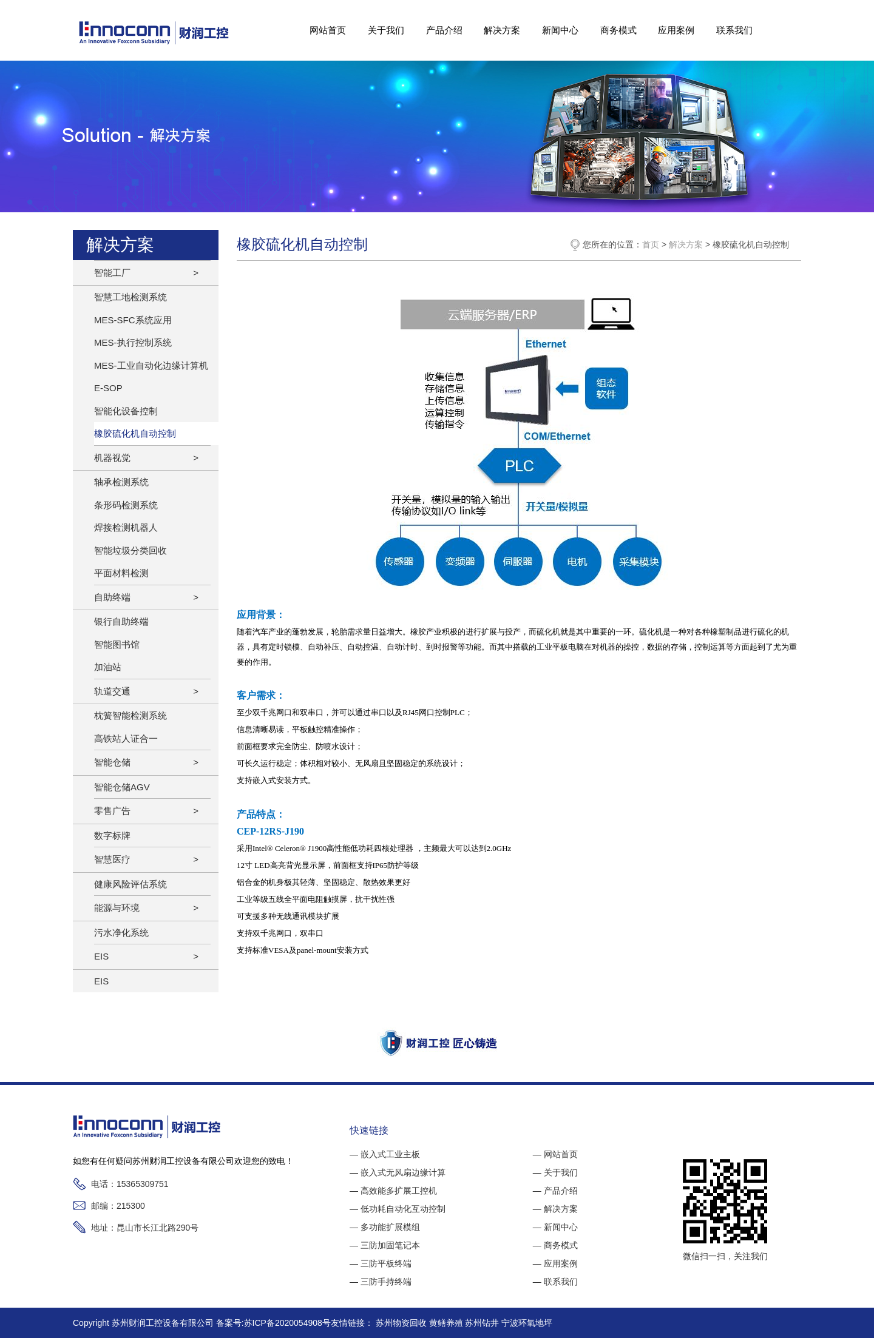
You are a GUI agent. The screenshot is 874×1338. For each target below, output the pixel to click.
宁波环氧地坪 (526, 1323)
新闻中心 (560, 30)
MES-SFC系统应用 (133, 320)
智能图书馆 (117, 644)
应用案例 (676, 30)
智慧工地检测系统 (130, 297)
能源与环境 (117, 908)
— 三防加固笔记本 (385, 1245)
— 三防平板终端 (381, 1263)
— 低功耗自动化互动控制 (397, 1209)
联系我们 (734, 30)
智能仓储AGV (122, 787)
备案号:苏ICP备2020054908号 (273, 1323)
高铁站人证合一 (126, 738)
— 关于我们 (555, 1172)
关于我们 (386, 30)
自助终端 (112, 597)
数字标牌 (112, 835)
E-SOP (108, 388)
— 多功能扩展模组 (385, 1227)
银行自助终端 (121, 621)
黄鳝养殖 (447, 1323)
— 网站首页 (555, 1154)
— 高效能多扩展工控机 (393, 1190)
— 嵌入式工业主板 (385, 1154)
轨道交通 (112, 691)
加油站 (107, 667)
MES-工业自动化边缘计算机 (151, 365)
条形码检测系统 (126, 505)
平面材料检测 (121, 573)
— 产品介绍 (555, 1190)
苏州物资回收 (402, 1323)
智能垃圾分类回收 (130, 550)
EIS (101, 956)
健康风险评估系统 (130, 884)
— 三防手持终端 (381, 1281)
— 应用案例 (555, 1263)
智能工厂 (112, 272)
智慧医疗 (112, 859)
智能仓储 (112, 762)
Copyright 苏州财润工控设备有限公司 (144, 1323)
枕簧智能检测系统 (130, 715)
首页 (650, 244)
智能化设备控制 (126, 411)
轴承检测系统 (121, 482)
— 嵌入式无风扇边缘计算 (397, 1172)
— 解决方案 (555, 1209)
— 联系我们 (555, 1281)
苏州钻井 (483, 1323)
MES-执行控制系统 (133, 342)
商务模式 (618, 30)
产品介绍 (443, 30)
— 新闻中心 (555, 1227)
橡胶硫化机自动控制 (135, 433)
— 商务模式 (555, 1245)
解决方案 (502, 30)
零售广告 (112, 810)
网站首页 (328, 30)
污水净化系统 (121, 932)
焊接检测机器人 (126, 527)
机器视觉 (112, 457)
